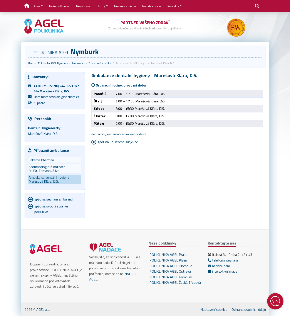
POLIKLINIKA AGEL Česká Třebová (175, 282)
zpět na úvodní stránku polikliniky (51, 209)
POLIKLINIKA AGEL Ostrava (170, 271)
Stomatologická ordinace (54, 168)
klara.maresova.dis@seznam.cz (56, 96)
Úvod (31, 63)
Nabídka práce (151, 6)
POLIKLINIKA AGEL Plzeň (168, 260)
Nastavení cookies (213, 309)
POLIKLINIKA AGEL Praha (168, 254)
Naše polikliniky (59, 6)
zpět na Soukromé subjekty (118, 141)
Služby (101, 6)
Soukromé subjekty (100, 63)
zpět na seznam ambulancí (53, 199)
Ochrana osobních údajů (248, 309)
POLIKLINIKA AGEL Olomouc (170, 265)
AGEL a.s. (43, 309)
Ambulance (78, 63)
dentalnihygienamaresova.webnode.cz (119, 134)
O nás (36, 6)
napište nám (219, 265)
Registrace (83, 6)
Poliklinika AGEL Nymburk (53, 63)
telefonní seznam (223, 260)
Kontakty (173, 6)
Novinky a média (125, 6)
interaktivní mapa (222, 271)
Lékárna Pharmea (41, 160)
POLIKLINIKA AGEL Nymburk (170, 277)
